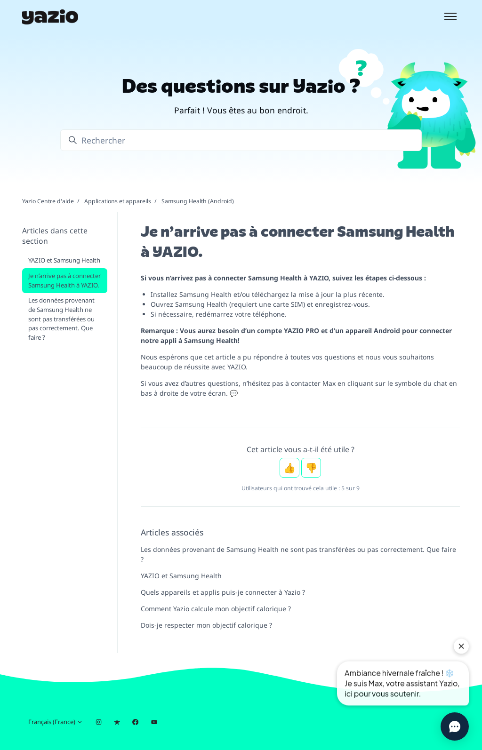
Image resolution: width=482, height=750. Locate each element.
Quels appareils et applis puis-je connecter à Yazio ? (223, 592)
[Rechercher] (241, 140)
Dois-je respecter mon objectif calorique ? (206, 625)
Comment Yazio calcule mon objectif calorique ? (216, 608)
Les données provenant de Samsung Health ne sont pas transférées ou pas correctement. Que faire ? (298, 554)
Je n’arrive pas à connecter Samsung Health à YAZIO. (64, 280)
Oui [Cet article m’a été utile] (289, 468)
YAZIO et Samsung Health (181, 575)
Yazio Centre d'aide (48, 201)
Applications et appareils (117, 201)
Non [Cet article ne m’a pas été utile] (311, 468)
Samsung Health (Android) (197, 201)
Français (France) (55, 722)
